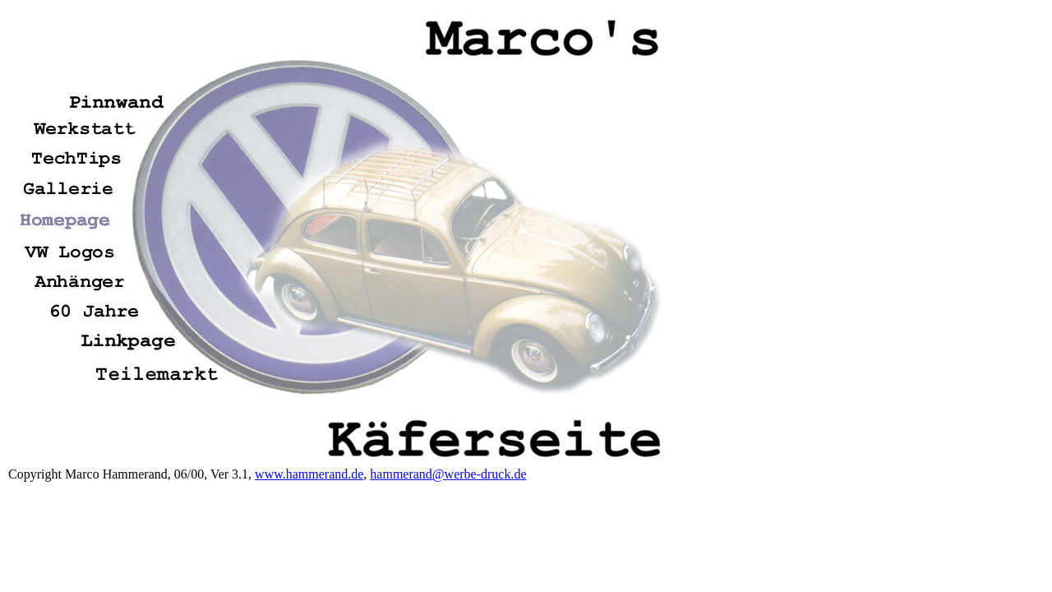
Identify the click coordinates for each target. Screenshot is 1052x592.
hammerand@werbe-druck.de (448, 474)
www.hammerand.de (309, 474)
